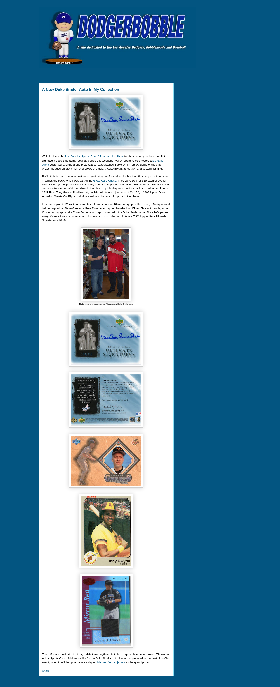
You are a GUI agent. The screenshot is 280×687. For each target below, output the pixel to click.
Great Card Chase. (105, 180)
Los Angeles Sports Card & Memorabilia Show (94, 156)
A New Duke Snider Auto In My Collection (80, 89)
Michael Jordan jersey (111, 662)
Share (46, 671)
